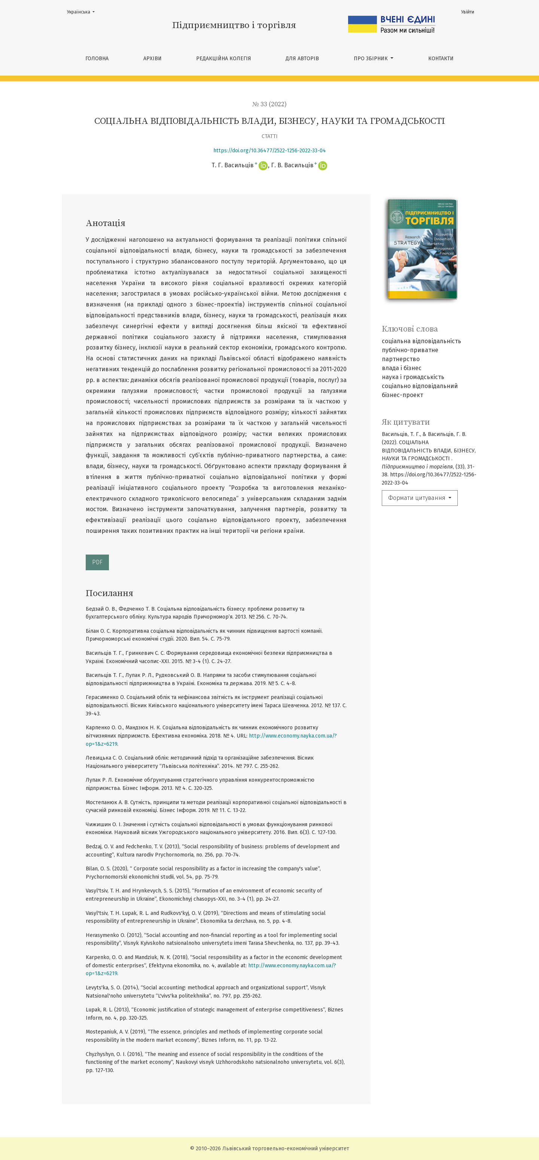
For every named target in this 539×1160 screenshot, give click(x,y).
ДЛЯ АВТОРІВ (302, 58)
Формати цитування (417, 497)
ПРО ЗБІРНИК (371, 58)
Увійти (467, 12)
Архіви (152, 58)
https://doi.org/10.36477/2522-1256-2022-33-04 (269, 150)
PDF (97, 562)
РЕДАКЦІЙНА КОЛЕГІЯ (223, 58)
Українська (83, 11)
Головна (97, 58)
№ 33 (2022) (269, 104)
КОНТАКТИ (441, 58)
